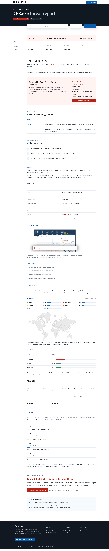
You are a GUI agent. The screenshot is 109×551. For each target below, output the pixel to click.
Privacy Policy (83, 529)
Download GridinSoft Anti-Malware (37, 490)
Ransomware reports (51, 532)
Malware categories (51, 529)
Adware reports (50, 530)
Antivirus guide (66, 530)
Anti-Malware (66, 527)
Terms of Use (83, 527)
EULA (81, 530)
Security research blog (68, 529)
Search (90, 26)
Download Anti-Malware (84, 100)
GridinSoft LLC (21, 546)
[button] (76, 26)
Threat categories (70, 2)
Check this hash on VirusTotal (89, 494)
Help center (66, 532)
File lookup (60, 2)
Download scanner (91, 2)
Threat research (80, 2)
